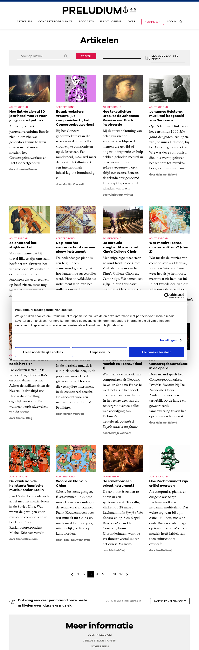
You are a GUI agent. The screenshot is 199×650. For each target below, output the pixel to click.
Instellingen (168, 340)
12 (121, 574)
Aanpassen (100, 352)
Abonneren (153, 21)
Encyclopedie (110, 21)
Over (131, 21)
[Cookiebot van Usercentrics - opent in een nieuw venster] (167, 296)
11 (114, 574)
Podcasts (86, 21)
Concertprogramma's (55, 21)
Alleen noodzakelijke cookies (43, 352)
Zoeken (86, 56)
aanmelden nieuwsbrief (170, 601)
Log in (171, 21)
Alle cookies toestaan (156, 352)
